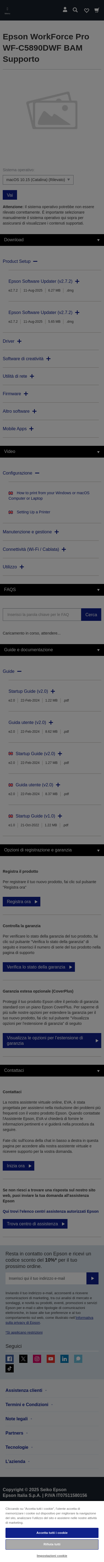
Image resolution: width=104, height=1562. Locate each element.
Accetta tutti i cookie (52, 1532)
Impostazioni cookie (52, 1555)
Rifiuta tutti (52, 1544)
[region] (52, 1531)
